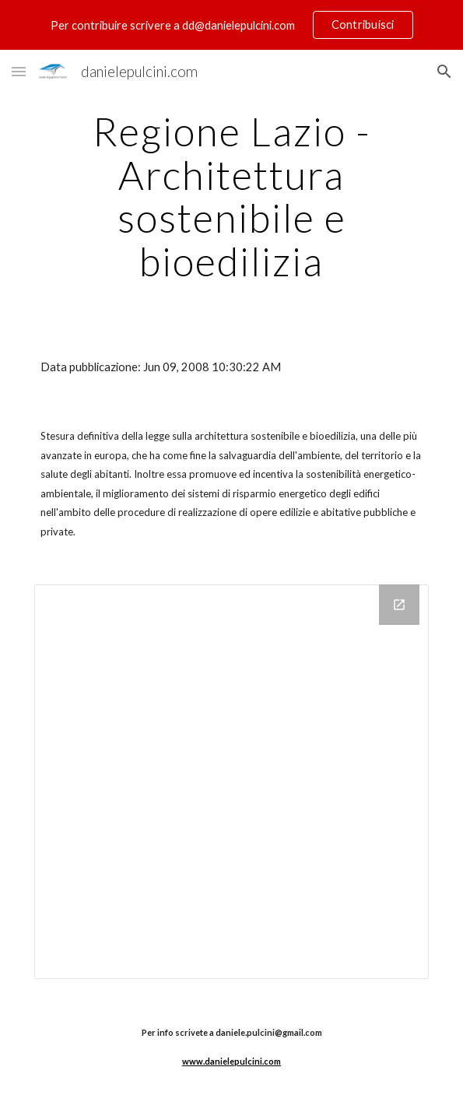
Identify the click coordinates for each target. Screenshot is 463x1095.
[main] (231, 197)
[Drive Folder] (231, 781)
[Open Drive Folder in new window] (399, 604)
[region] (231, 25)
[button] (18, 71)
